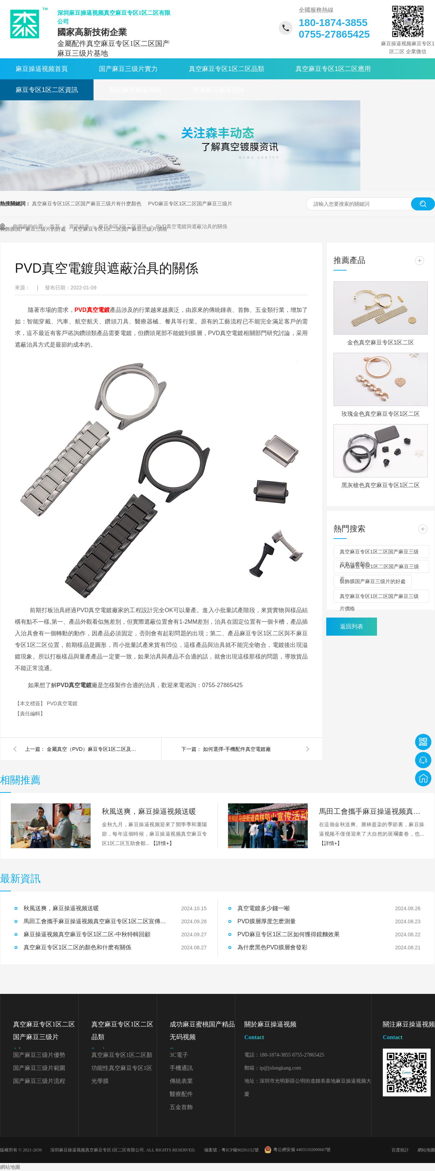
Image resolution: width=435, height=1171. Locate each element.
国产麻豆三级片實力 (128, 68)
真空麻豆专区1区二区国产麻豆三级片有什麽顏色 (86, 203)
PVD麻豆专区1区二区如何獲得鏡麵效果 (288, 934)
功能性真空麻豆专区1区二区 (121, 1070)
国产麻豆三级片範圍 (39, 1068)
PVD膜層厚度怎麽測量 (266, 921)
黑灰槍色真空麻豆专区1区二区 (380, 485)
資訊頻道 (80, 226)
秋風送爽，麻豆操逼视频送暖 (149, 811)
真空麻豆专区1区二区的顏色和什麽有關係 (77, 947)
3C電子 (179, 1055)
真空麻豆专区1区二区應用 (333, 68)
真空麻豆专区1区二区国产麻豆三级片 (45, 1038)
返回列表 (351, 626)
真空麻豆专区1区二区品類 (226, 68)
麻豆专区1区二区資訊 (47, 89)
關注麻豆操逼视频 (409, 1032)
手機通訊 (181, 1068)
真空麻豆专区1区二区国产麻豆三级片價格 (379, 598)
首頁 (55, 226)
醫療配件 (181, 1094)
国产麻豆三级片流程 (39, 1081)
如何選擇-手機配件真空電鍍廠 (237, 749)
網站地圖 (426, 1150)
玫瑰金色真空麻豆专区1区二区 (380, 414)
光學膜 (100, 1081)
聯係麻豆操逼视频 (218, 89)
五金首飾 (181, 1107)
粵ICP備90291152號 (239, 1150)
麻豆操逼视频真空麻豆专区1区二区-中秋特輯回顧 (87, 934)
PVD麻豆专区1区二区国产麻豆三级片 (190, 203)
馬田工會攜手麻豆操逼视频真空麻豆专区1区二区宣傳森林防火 (371, 811)
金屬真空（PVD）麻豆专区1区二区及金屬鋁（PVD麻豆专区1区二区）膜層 (94, 749)
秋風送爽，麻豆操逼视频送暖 (61, 908)
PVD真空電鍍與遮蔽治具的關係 (192, 226)
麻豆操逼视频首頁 (42, 68)
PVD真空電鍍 (92, 310)
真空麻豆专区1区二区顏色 (121, 1057)
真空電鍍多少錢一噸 (263, 908)
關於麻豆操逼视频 (135, 89)
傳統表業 (181, 1081)
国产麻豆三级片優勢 (39, 1055)
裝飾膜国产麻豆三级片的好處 (373, 581)
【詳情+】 (162, 843)
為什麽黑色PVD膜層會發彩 (272, 947)
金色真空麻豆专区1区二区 (380, 342)
